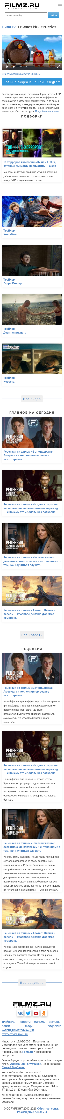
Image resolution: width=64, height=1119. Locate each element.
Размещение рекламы (32, 1112)
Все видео (32, 399)
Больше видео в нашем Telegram (31, 82)
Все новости (32, 635)
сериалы (55, 1022)
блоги (6, 1026)
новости (25, 1022)
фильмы (39, 1022)
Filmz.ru (27, 1051)
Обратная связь (48, 1108)
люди (28, 1026)
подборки (54, 1026)
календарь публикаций (18, 1030)
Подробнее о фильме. (47, 111)
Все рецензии (32, 982)
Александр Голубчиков (25, 1063)
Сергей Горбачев (13, 1067)
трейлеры (8, 1022)
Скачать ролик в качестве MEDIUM (21, 74)
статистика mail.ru (15, 1034)
